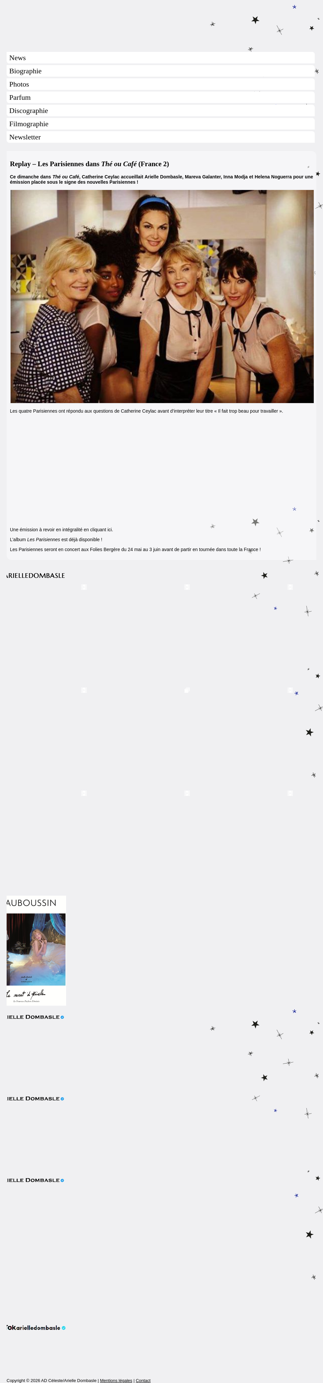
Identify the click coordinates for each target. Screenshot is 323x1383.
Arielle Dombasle (161, 23)
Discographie (28, 110)
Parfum (20, 97)
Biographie (25, 71)
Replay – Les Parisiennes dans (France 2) (89, 164)
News (17, 58)
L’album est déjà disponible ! (56, 539)
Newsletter (25, 137)
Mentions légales (116, 1380)
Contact (143, 1380)
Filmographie (29, 124)
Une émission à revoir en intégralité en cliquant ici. (61, 529)
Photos (19, 84)
